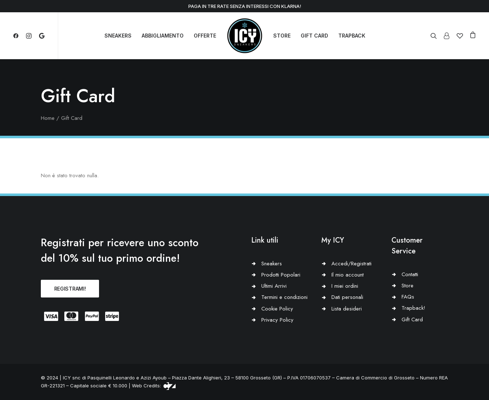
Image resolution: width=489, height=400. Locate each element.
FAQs (408, 297)
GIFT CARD (314, 35)
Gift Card (412, 319)
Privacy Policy (277, 320)
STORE (282, 35)
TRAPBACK (351, 35)
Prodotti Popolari (280, 275)
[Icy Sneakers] (245, 36)
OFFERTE (205, 35)
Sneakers (271, 264)
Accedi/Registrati (351, 264)
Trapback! (413, 308)
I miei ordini (344, 286)
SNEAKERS (118, 35)
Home (48, 118)
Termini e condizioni (284, 297)
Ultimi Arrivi (274, 286)
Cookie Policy (277, 309)
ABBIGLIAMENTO (163, 35)
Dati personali (347, 297)
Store (407, 286)
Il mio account (347, 275)
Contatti (410, 274)
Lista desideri (346, 309)
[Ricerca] (435, 35)
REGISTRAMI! (70, 289)
